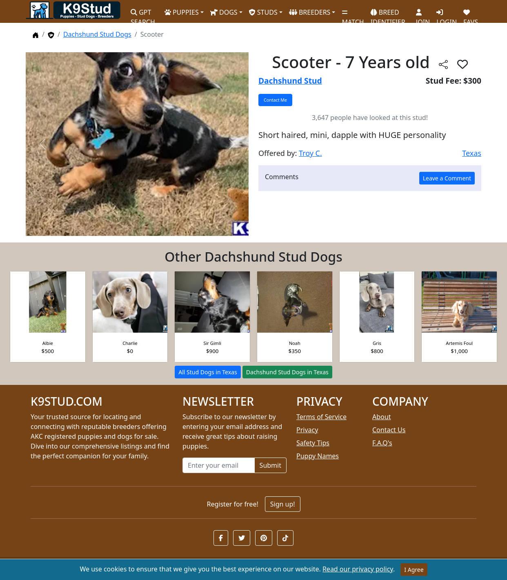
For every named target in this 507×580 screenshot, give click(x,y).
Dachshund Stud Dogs (97, 34)
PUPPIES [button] (182, 12)
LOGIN (446, 14)
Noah (294, 343)
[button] (220, 538)
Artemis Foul (459, 343)
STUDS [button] (263, 12)
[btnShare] (443, 63)
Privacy (307, 429)
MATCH (353, 14)
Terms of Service (321, 416)
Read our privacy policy (357, 568)
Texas (471, 153)
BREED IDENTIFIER (388, 14)
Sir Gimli (212, 343)
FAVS (470, 14)
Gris (377, 343)
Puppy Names (317, 455)
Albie (47, 343)
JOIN (423, 14)
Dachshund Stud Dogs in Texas (287, 372)
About (381, 416)
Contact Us (388, 429)
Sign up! (282, 504)
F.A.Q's (382, 442)
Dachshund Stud (290, 80)
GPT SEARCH (143, 14)
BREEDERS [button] (310, 12)
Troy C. (310, 153)
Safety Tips (312, 442)
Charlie (130, 343)
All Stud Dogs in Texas (207, 372)
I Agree (413, 569)
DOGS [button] (224, 12)
